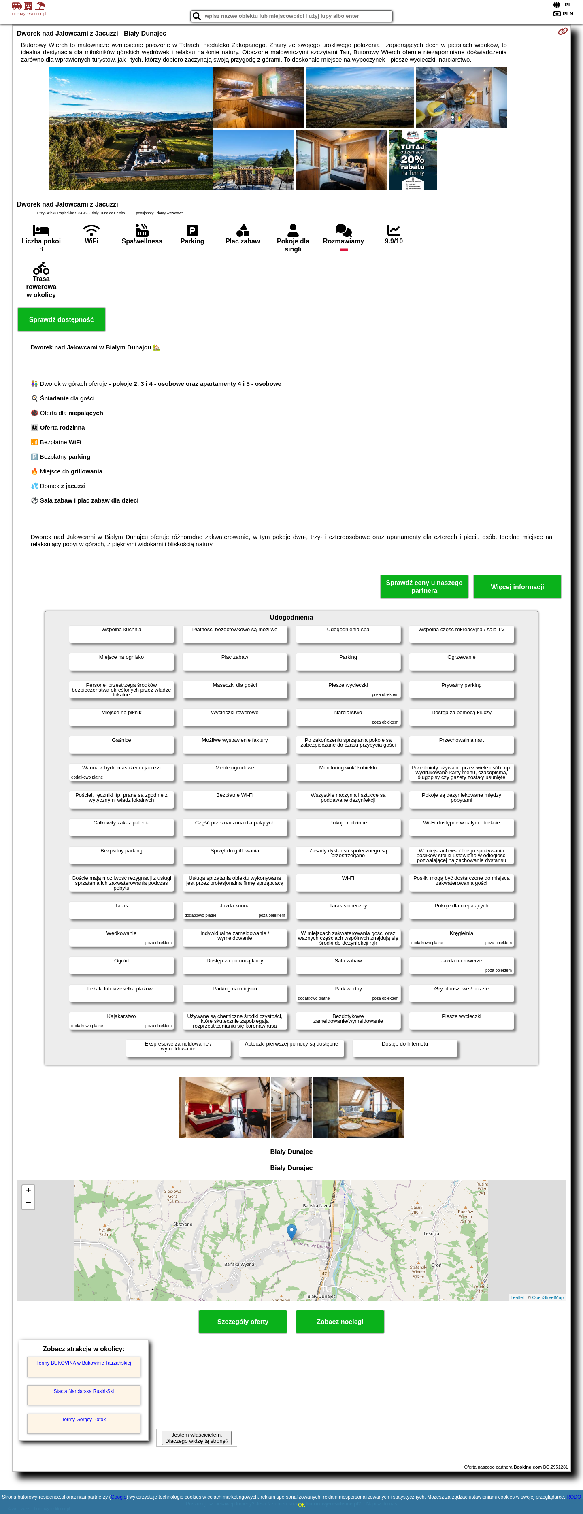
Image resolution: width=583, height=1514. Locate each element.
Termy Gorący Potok (84, 1419)
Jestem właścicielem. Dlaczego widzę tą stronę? (196, 1438)
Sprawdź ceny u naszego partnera (424, 586)
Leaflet (517, 1297)
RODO (573, 1497)
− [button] (28, 1203)
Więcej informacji (517, 586)
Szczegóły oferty (242, 1321)
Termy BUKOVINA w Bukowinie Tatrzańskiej (83, 1363)
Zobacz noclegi (340, 1321)
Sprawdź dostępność (61, 319)
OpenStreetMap (548, 1297)
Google (118, 1497)
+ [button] (28, 1191)
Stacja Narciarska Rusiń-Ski (83, 1391)
